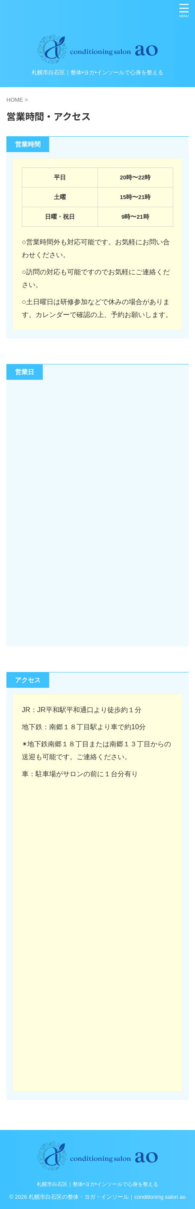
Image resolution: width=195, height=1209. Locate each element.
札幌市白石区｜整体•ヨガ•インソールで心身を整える (97, 1184)
